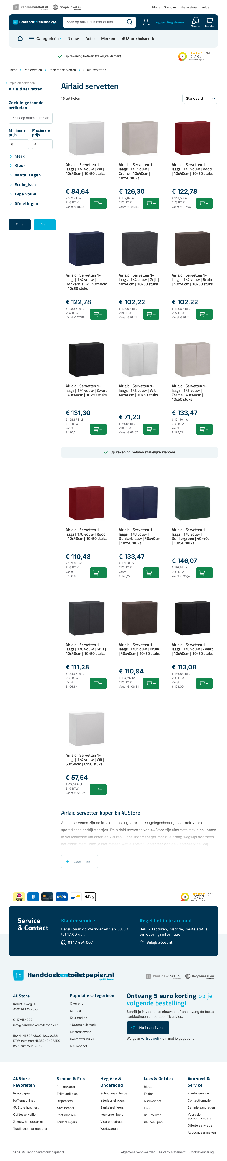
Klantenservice (78, 920)
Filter (20, 224)
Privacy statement (172, 1152)
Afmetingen (26, 204)
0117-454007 (22, 1019)
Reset (44, 224)
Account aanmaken (202, 1132)
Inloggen (159, 22)
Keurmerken (78, 1017)
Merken (108, 39)
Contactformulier (82, 1039)
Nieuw (73, 39)
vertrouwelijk (151, 1038)
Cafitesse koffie (24, 1114)
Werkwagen (109, 1128)
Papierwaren (33, 70)
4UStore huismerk (138, 39)
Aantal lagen (28, 175)
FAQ (147, 1108)
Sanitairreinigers (112, 1107)
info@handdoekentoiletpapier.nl (36, 1025)
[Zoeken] (129, 22)
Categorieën (47, 38)
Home (13, 70)
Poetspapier (22, 1093)
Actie (90, 39)
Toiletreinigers (67, 1122)
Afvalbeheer (65, 1108)
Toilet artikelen (67, 1094)
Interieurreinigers (112, 1100)
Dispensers (65, 1101)
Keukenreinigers (111, 1114)
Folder (206, 7)
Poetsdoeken (66, 1115)
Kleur (20, 165)
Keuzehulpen (153, 1122)
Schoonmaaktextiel (114, 1093)
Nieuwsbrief (189, 7)
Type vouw (25, 194)
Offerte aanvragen (201, 1125)
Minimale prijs (17, 133)
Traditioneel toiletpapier (30, 1128)
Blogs (156, 7)
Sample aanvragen (201, 1107)
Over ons (76, 1003)
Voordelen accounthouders (199, 1116)
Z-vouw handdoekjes (28, 1121)
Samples (170, 7)
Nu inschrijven (151, 1027)
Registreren (175, 22)
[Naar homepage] (20, 38)
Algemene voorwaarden (138, 1152)
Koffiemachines (24, 1100)
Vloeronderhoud (112, 1121)
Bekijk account (159, 942)
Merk (20, 156)
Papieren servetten (62, 70)
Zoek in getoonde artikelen (26, 105)
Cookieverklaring (201, 1152)
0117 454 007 (80, 942)
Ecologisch (25, 184)
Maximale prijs (41, 133)
